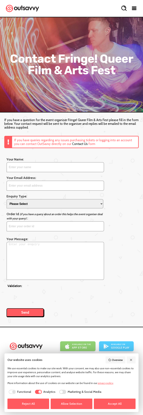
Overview (115, 360)
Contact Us (80, 144)
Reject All (28, 403)
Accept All (115, 403)
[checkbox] (19, 392)
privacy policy (105, 383)
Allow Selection (71, 403)
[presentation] (35, 296)
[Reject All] (131, 359)
